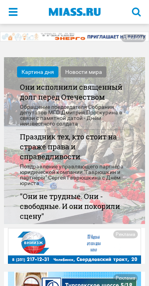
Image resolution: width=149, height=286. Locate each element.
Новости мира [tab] (83, 72)
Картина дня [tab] (37, 72)
